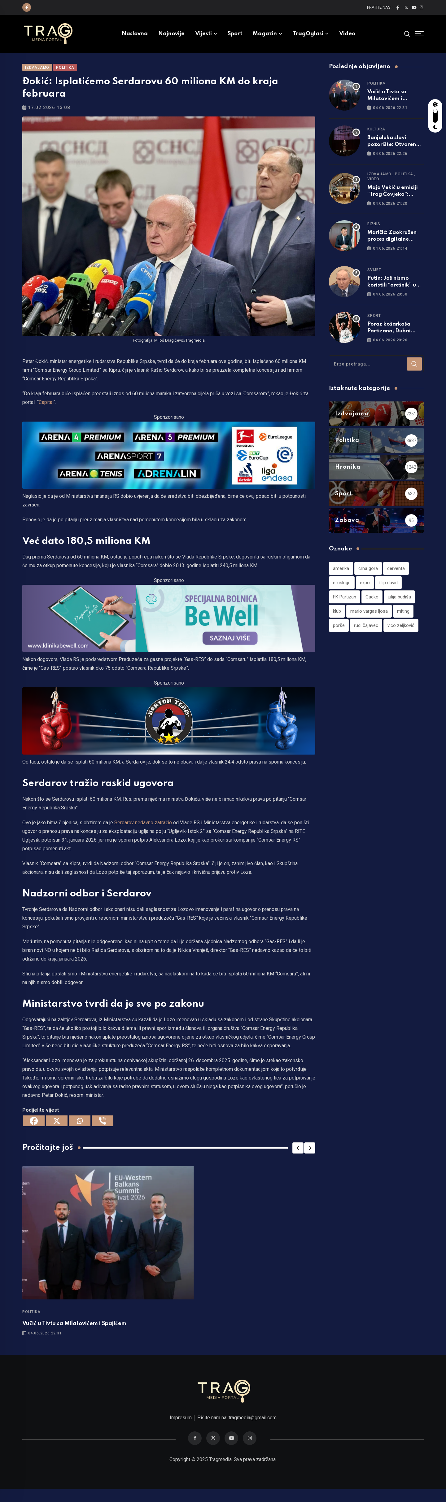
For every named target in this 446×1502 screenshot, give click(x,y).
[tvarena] (168, 463)
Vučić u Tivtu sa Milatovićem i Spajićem (74, 1332)
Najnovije (171, 34)
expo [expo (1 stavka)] (365, 590)
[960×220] (168, 626)
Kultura (376, 138)
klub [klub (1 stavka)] (337, 619)
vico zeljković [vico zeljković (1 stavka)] (400, 633)
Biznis (373, 232)
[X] (57, 1129)
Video (347, 34)
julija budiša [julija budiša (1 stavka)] (399, 605)
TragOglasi (308, 34)
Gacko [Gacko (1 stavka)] (371, 605)
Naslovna (135, 34)
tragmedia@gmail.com (253, 1431)
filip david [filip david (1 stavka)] (388, 590)
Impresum (181, 1431)
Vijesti (203, 34)
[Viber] (102, 1129)
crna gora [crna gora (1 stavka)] (368, 576)
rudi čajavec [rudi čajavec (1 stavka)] (366, 633)
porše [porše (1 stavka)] (339, 633)
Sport (235, 34)
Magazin (265, 34)
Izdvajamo (379, 183)
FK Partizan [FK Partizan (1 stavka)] (344, 605)
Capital (46, 411)
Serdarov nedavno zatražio (143, 831)
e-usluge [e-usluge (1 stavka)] (342, 590)
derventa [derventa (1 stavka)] (396, 576)
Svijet (374, 278)
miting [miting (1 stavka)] (403, 619)
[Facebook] (34, 1129)
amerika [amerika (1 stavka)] (341, 576)
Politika (31, 1320)
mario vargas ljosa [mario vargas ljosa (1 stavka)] (369, 619)
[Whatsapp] (79, 1129)
